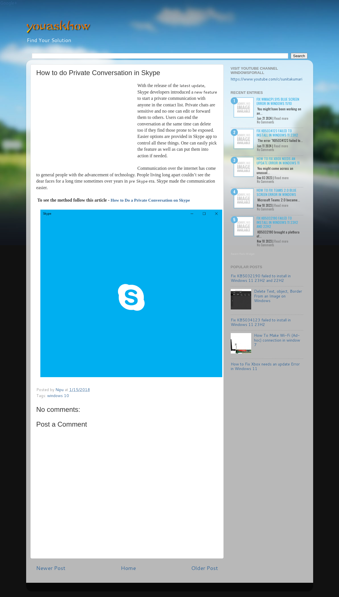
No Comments (265, 122)
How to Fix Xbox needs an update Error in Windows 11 (278, 160)
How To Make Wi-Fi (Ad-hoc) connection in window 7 (277, 339)
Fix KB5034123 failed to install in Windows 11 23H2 (277, 132)
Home (128, 568)
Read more (281, 118)
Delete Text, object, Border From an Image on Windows (278, 295)
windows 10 (58, 395)
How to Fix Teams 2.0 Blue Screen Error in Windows (276, 192)
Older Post (204, 568)
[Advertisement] (87, 125)
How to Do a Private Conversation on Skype (150, 200)
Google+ (8, 3)
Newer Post (50, 568)
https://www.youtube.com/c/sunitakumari (266, 79)
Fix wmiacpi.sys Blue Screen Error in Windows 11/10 (278, 101)
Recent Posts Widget (243, 254)
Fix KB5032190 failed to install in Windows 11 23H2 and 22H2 (277, 222)
